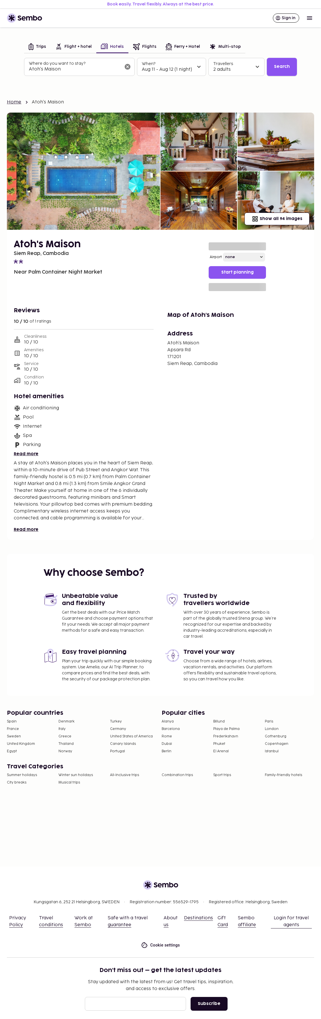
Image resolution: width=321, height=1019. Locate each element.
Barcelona (171, 729)
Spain (12, 721)
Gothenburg (275, 736)
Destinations (198, 918)
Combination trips (177, 775)
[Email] (135, 1004)
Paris (269, 721)
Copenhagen (276, 744)
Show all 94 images (277, 218)
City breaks (16, 782)
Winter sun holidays (75, 775)
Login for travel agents (291, 921)
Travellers (223, 63)
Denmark (66, 721)
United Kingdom (21, 744)
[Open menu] (309, 18)
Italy (62, 729)
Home (14, 102)
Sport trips (222, 775)
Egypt (12, 751)
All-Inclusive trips (124, 775)
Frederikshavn (225, 736)
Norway (65, 751)
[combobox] (75, 69)
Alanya (168, 721)
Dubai (167, 744)
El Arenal (221, 751)
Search (282, 66)
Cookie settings (160, 945)
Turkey (116, 721)
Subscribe (209, 1004)
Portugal (117, 751)
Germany (118, 729)
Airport (216, 257)
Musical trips (69, 782)
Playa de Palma (226, 729)
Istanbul (272, 751)
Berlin (166, 751)
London (272, 729)
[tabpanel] (160, 67)
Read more (26, 454)
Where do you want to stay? (57, 63)
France (13, 729)
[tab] (37, 47)
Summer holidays (22, 775)
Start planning (237, 272)
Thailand (66, 744)
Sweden (14, 736)
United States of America (131, 736)
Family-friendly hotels (283, 775)
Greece (64, 736)
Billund (219, 721)
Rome (167, 736)
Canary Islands (123, 744)
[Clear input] (127, 66)
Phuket (219, 744)
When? (148, 63)
